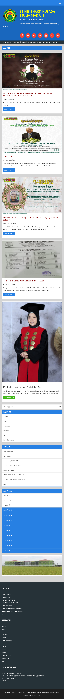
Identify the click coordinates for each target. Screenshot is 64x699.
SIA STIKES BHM (8, 470)
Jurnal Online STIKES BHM (12, 465)
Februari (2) (7, 500)
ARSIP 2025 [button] (7, 510)
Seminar (6, 431)
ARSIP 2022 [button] (7, 525)
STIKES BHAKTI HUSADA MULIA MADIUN (34, 692)
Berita (5, 435)
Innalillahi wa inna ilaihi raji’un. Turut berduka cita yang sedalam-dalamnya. (30, 218)
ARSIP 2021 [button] (7, 530)
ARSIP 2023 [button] (7, 520)
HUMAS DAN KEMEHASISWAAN (14, 480)
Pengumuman (6, 655)
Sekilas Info (5, 658)
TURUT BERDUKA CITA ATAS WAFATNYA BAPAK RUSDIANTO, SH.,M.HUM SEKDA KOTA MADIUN (28, 94)
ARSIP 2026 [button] (7, 491)
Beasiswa (6, 426)
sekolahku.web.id (36, 695)
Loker (5, 421)
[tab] (32, 491)
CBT (4, 484)
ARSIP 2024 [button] (7, 515)
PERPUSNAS (7, 456)
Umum (5, 417)
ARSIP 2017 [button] (7, 550)
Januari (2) (7, 496)
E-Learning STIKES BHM (11, 461)
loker (3, 661)
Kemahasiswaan (8, 440)
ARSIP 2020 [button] (7, 535)
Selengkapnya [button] (8, 109)
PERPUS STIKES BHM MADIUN (13, 475)
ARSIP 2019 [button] (7, 540)
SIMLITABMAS (8, 451)
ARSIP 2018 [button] (7, 545)
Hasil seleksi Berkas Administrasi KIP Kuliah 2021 (23, 280)
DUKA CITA (7, 156)
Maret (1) (6, 505)
